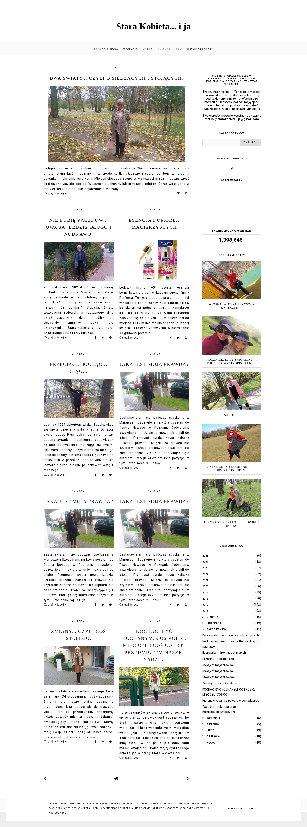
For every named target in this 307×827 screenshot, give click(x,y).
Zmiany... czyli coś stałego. (220, 683)
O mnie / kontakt (200, 49)
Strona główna (106, 49)
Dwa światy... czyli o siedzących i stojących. (116, 78)
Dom (179, 49)
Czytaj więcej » (55, 193)
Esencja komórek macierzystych (224, 652)
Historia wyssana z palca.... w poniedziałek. (230, 700)
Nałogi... (231, 415)
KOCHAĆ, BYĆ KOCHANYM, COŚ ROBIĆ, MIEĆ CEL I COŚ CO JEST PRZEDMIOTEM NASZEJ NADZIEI (154, 645)
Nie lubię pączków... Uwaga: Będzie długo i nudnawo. (79, 227)
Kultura (164, 49)
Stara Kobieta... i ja (153, 26)
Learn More (235, 808)
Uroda (148, 49)
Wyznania (130, 49)
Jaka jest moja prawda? (154, 364)
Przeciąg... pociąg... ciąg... (219, 658)
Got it (252, 808)
